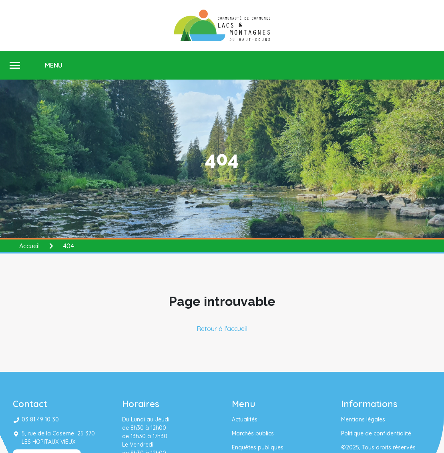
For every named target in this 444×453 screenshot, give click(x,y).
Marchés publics (253, 433)
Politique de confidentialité (376, 433)
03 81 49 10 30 (40, 419)
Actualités (244, 419)
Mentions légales (363, 419)
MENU (53, 65)
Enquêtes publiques (257, 447)
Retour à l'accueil (222, 329)
